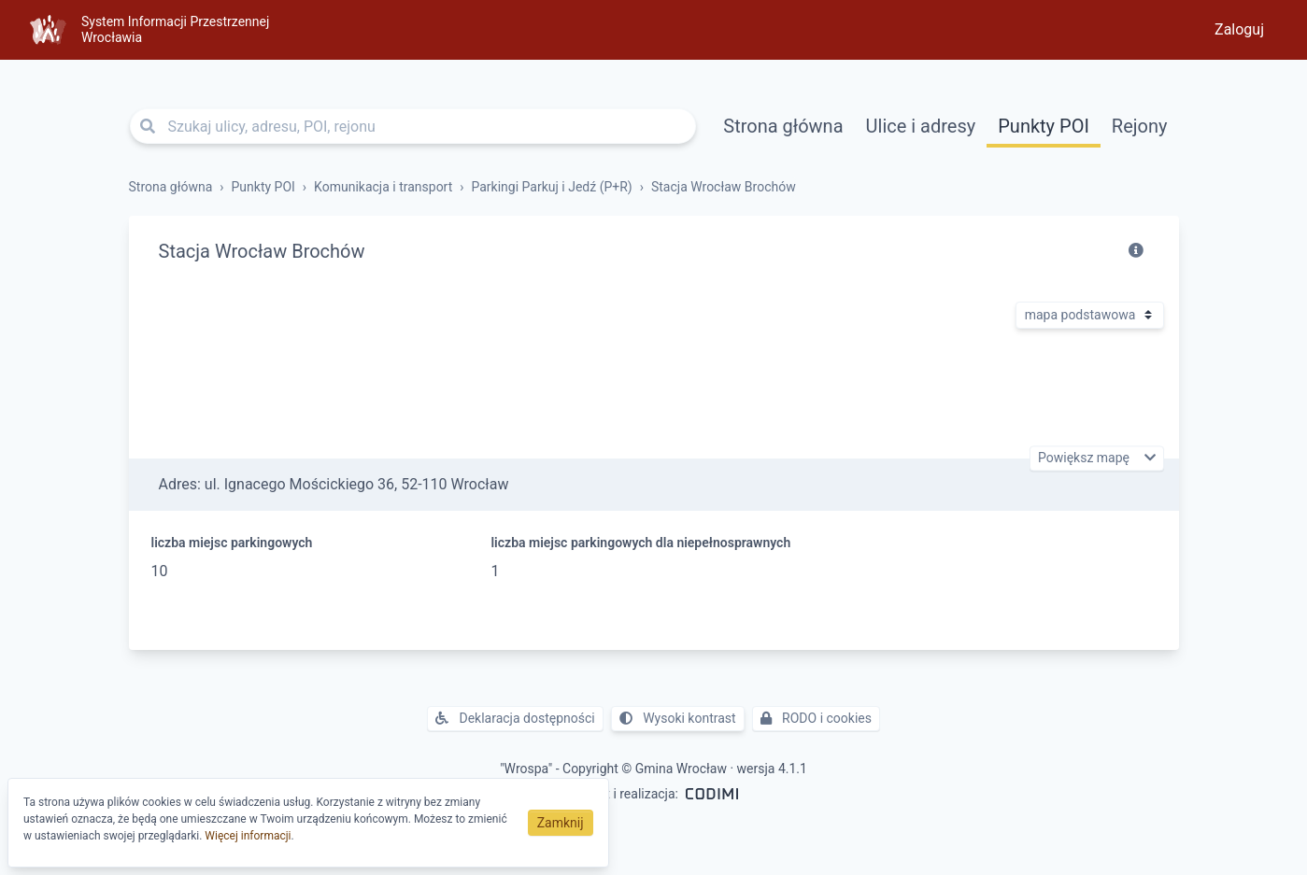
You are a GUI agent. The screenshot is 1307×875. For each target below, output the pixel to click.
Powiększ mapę (1085, 458)
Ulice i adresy (921, 126)
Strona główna (783, 126)
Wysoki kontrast (677, 718)
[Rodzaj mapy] (1090, 315)
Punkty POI (1043, 126)
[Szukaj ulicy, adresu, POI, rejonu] (413, 126)
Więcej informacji (248, 835)
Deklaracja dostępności (515, 718)
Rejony (1140, 126)
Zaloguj (1239, 29)
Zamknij (560, 822)
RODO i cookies (816, 718)
